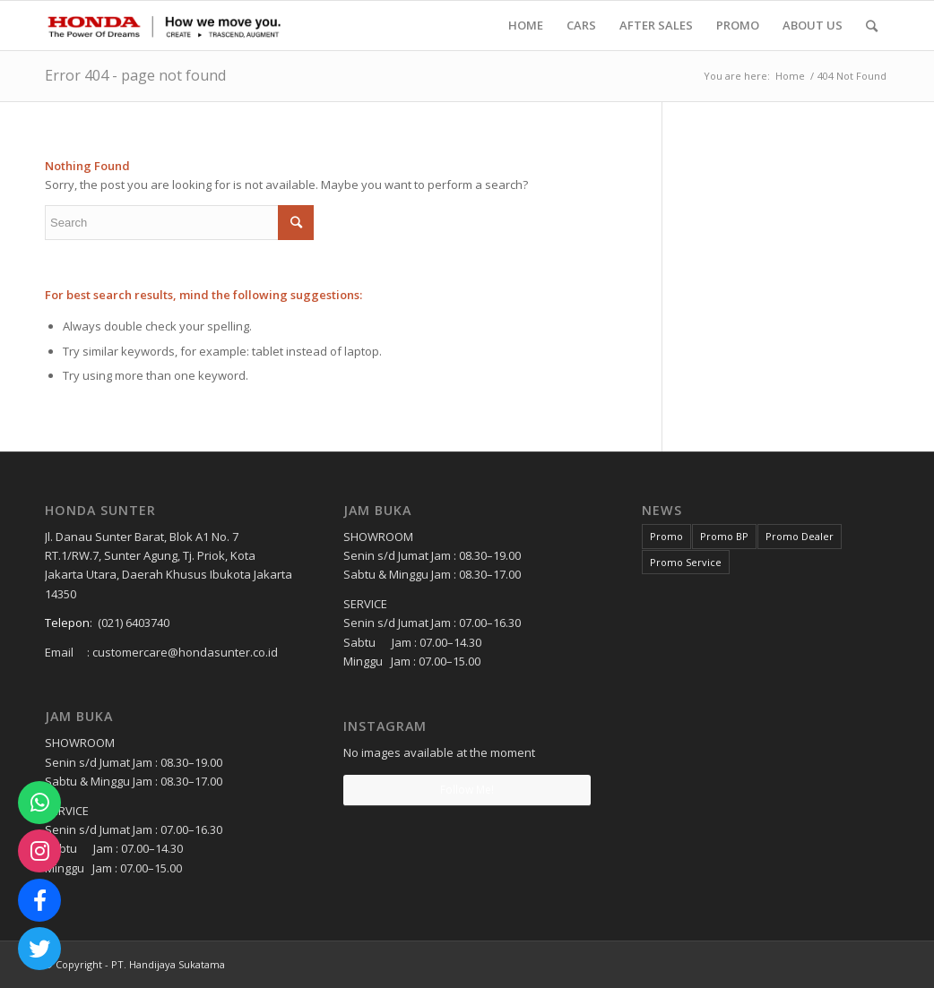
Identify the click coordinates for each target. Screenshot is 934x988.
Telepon (67, 622)
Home (790, 75)
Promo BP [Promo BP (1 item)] (724, 536)
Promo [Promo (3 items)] (666, 536)
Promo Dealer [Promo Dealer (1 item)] (799, 536)
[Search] (871, 25)
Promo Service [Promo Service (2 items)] (686, 562)
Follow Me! (467, 789)
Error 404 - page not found (135, 75)
